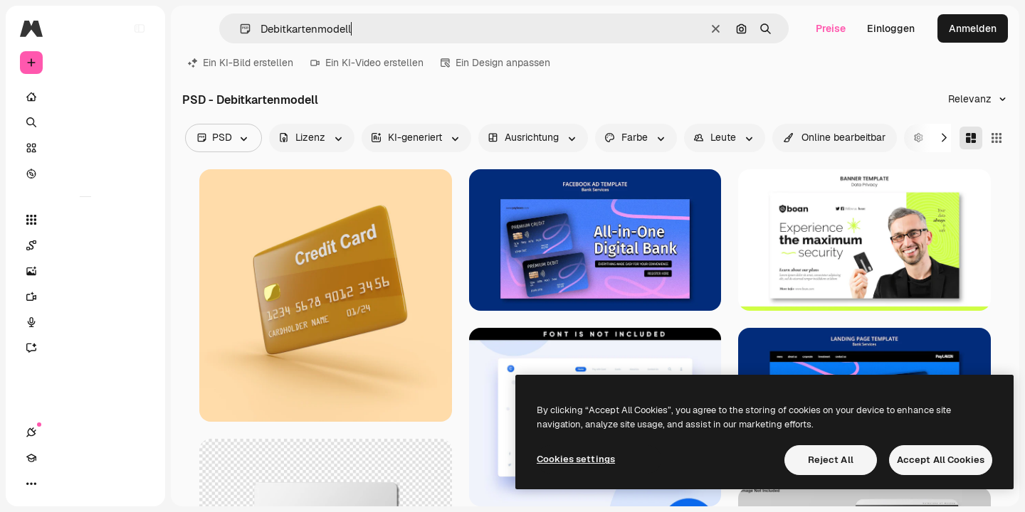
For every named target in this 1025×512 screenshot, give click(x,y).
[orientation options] (533, 138)
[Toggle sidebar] (139, 28)
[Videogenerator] (85, 296)
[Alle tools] (85, 219)
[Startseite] (85, 96)
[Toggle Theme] (82, 483)
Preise (831, 28)
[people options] (724, 138)
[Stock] (85, 148)
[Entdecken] (85, 173)
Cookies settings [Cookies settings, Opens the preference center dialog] (576, 459)
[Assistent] (85, 347)
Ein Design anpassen (495, 62)
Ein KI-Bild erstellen (240, 62)
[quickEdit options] (834, 138)
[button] (239, 28)
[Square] (996, 138)
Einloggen (891, 28)
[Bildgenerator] (85, 271)
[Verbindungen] (31, 483)
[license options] (311, 138)
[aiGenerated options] (416, 138)
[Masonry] (971, 138)
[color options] (636, 138)
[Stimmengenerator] (85, 322)
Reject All (830, 460)
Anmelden (973, 28)
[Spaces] (85, 245)
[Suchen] (85, 122)
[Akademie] (57, 483)
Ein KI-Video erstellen (367, 62)
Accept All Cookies (940, 460)
